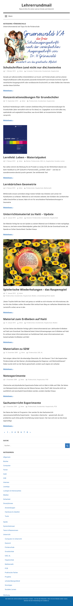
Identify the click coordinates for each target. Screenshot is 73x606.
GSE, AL (42, 161)
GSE (4, 478)
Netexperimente (14, 376)
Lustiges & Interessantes (12, 491)
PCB (46, 379)
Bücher (28, 161)
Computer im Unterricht (13, 539)
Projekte (8, 577)
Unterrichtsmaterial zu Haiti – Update (28, 214)
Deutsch (29, 218)
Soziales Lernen (60, 161)
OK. (36, 603)
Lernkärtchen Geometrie (19, 184)
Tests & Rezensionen (10, 530)
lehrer (21, 71)
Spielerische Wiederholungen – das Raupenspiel (35, 289)
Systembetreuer (9, 526)
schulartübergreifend (43, 296)
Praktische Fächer (11, 572)
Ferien (5, 470)
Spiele (53, 296)
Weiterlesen (7, 91)
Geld (5, 474)
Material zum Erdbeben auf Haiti (25, 319)
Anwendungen (10, 508)
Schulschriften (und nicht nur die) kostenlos (32, 67)
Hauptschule (55, 71)
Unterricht (6, 534)
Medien (34, 296)
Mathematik (47, 188)
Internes (6, 482)
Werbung (6, 595)
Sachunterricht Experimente (22, 403)
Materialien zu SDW (16, 349)
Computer (29, 71)
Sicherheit (6, 499)
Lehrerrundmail (37, 5)
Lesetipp (6, 487)
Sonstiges (8, 585)
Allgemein (6, 457)
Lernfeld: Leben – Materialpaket (24, 157)
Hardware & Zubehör (12, 512)
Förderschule (37, 71)
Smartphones (8, 503)
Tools (7, 516)
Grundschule (46, 71)
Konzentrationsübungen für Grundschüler (31, 97)
